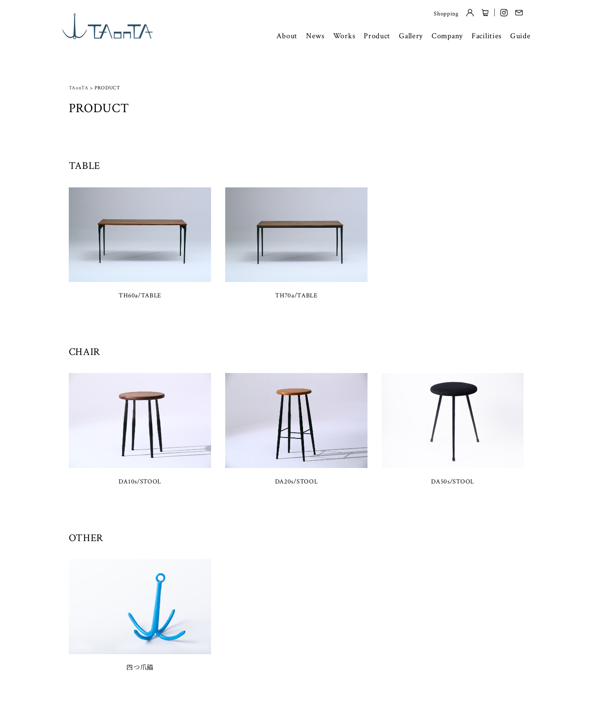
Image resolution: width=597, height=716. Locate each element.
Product (377, 36)
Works (344, 36)
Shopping (446, 14)
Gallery (411, 36)
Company (447, 36)
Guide (520, 36)
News (315, 36)
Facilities (486, 36)
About (286, 36)
